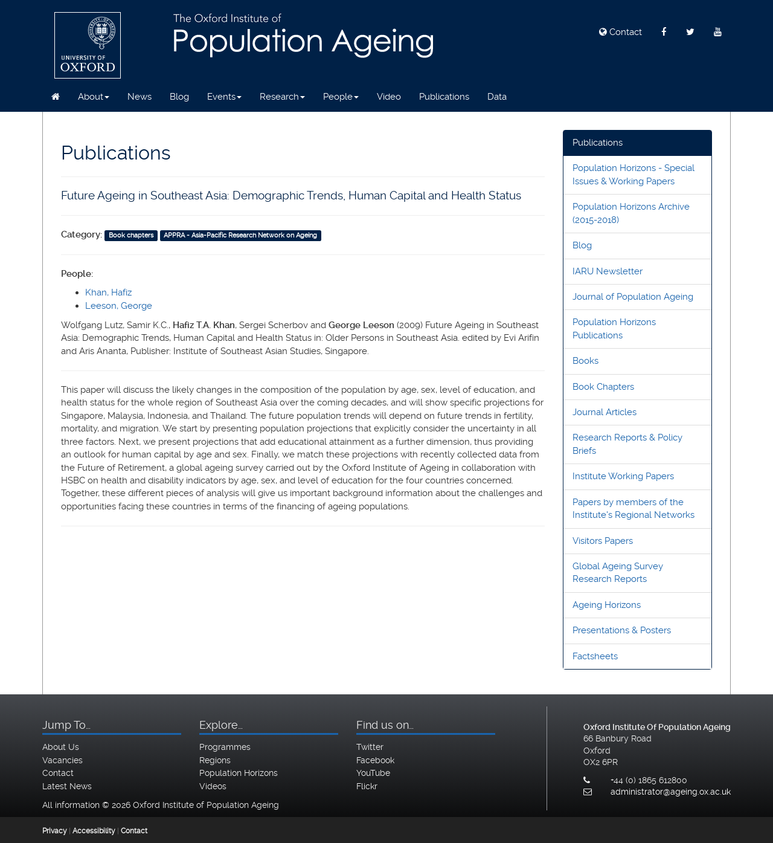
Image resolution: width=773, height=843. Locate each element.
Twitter (369, 747)
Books (585, 360)
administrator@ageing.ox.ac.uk (671, 791)
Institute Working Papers (623, 476)
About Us (60, 747)
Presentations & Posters (622, 630)
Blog (179, 96)
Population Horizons (238, 773)
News (139, 96)
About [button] (93, 96)
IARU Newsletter (608, 271)
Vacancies (62, 760)
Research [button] (282, 96)
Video (389, 96)
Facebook (375, 760)
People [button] (341, 96)
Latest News (67, 786)
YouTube (373, 773)
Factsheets (595, 656)
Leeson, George (118, 305)
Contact (620, 32)
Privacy (54, 831)
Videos (212, 786)
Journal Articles (605, 412)
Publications (444, 96)
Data (497, 96)
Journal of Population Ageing (633, 296)
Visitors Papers (603, 540)
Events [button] (224, 96)
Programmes (225, 747)
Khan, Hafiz (108, 292)
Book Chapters (603, 386)
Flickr (366, 786)
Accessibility (93, 831)
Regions (215, 760)
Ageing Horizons (607, 604)
